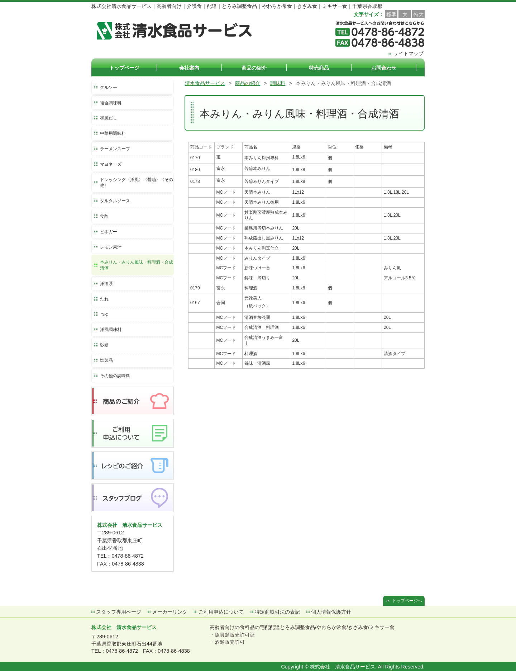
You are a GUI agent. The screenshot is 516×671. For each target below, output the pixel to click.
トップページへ (407, 600)
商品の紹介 (247, 83)
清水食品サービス (205, 83)
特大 (419, 14)
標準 (391, 14)
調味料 (277, 83)
